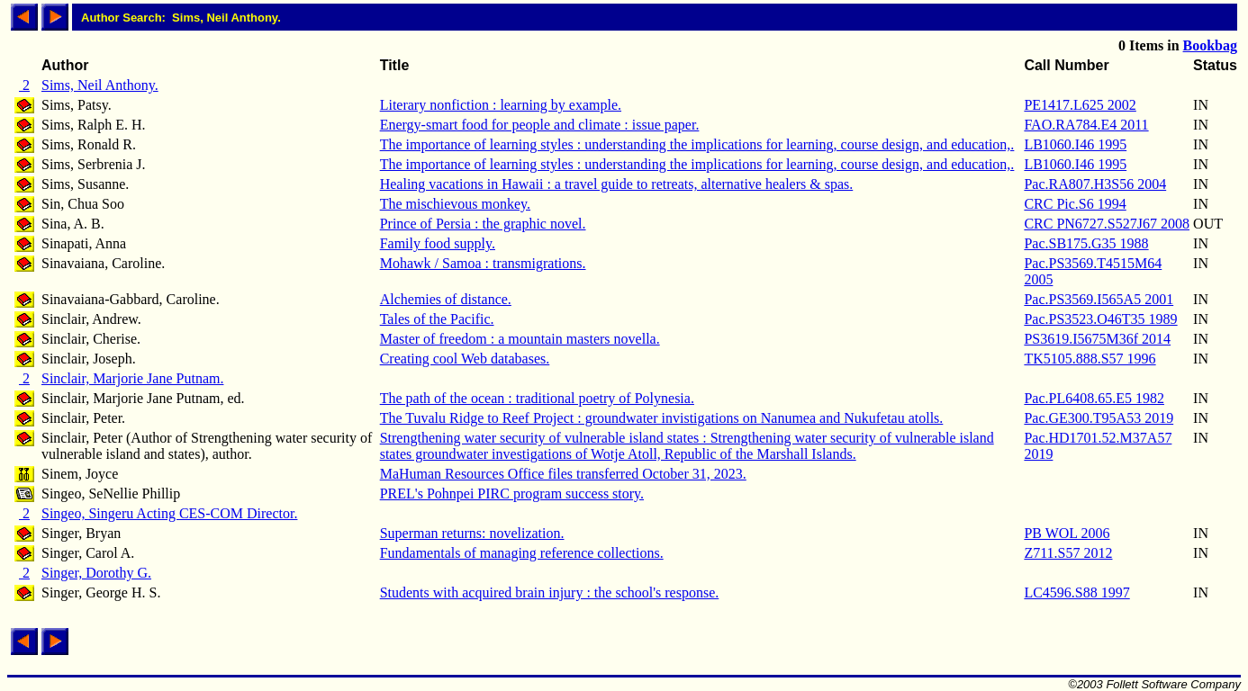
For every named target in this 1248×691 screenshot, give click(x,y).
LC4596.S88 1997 (1076, 592)
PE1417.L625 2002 (1079, 104)
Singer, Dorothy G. (96, 572)
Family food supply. (437, 243)
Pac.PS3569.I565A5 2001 (1098, 299)
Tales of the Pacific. (437, 319)
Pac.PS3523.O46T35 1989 (1100, 319)
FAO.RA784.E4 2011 (1086, 124)
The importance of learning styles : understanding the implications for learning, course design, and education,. (697, 144)
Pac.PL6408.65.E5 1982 (1094, 398)
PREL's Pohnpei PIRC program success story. (512, 493)
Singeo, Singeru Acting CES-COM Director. (169, 513)
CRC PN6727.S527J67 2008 (1106, 223)
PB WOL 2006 (1066, 533)
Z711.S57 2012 (1068, 553)
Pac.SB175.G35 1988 (1086, 243)
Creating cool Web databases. (465, 358)
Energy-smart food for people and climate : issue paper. (540, 124)
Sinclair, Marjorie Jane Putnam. (132, 378)
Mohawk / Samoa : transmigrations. (483, 263)
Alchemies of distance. (445, 299)
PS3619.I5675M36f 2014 (1097, 338)
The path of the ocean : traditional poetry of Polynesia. (537, 398)
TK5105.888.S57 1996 (1089, 358)
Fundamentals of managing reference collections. (522, 553)
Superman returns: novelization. (472, 533)
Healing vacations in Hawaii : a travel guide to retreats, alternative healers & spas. (617, 184)
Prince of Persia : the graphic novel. (483, 223)
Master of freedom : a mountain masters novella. (520, 338)
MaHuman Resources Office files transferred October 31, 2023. (563, 473)
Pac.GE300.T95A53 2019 (1098, 418)
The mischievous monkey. (455, 203)
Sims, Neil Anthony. (99, 85)
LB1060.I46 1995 (1075, 144)
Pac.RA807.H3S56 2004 (1095, 184)
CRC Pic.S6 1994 (1075, 203)
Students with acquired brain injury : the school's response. (549, 592)
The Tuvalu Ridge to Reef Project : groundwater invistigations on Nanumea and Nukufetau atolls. (662, 418)
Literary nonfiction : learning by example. (500, 104)
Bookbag (1210, 45)
